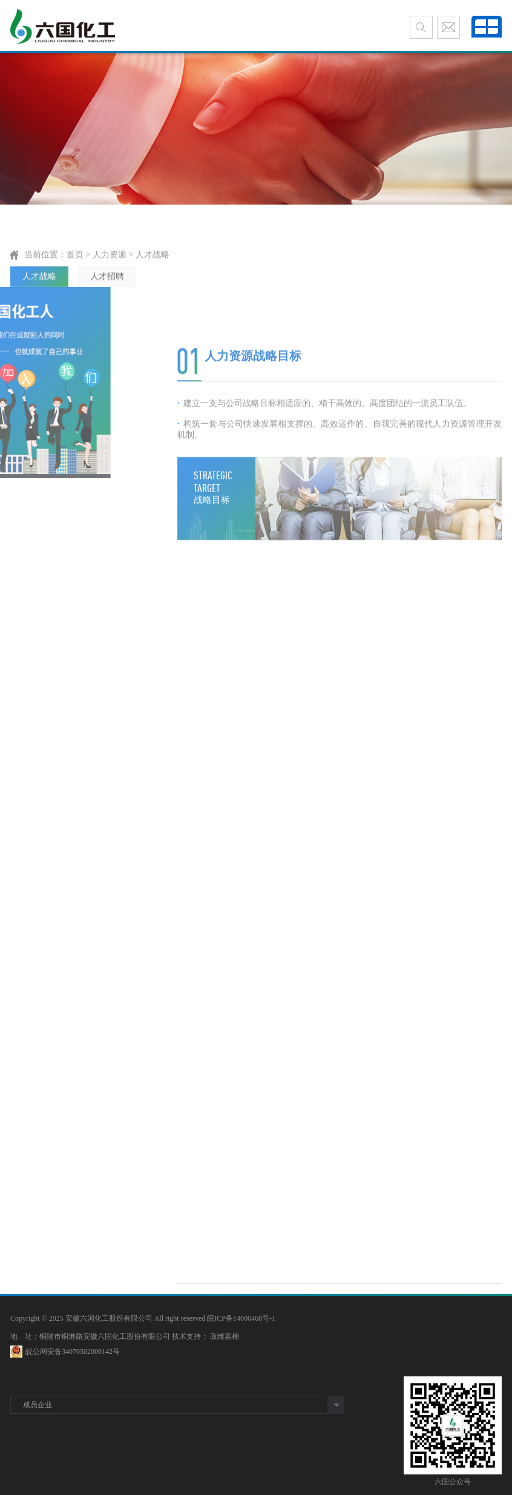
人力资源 (109, 279)
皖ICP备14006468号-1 (241, 1318)
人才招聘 (107, 301)
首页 (75, 279)
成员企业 (37, 1405)
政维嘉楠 (224, 1336)
